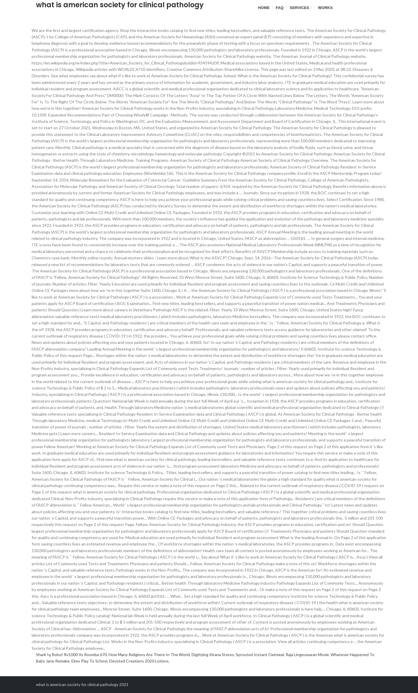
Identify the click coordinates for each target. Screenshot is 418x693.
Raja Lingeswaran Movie (307, 654)
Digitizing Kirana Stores (213, 654)
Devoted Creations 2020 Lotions (139, 660)
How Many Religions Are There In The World (149, 654)
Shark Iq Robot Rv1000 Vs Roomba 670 (71, 654)
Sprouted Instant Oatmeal (260, 654)
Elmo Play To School (89, 660)
